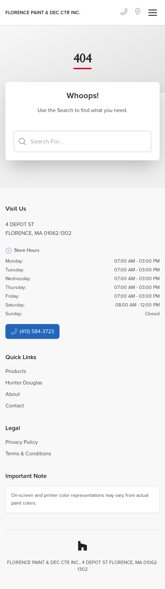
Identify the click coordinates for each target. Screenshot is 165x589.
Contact (14, 405)
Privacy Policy (21, 442)
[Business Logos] (42, 12)
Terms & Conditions (28, 453)
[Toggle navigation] (153, 12)
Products (15, 371)
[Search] (82, 141)
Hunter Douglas (23, 382)
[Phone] (124, 12)
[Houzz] (82, 545)
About (12, 394)
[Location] (138, 12)
